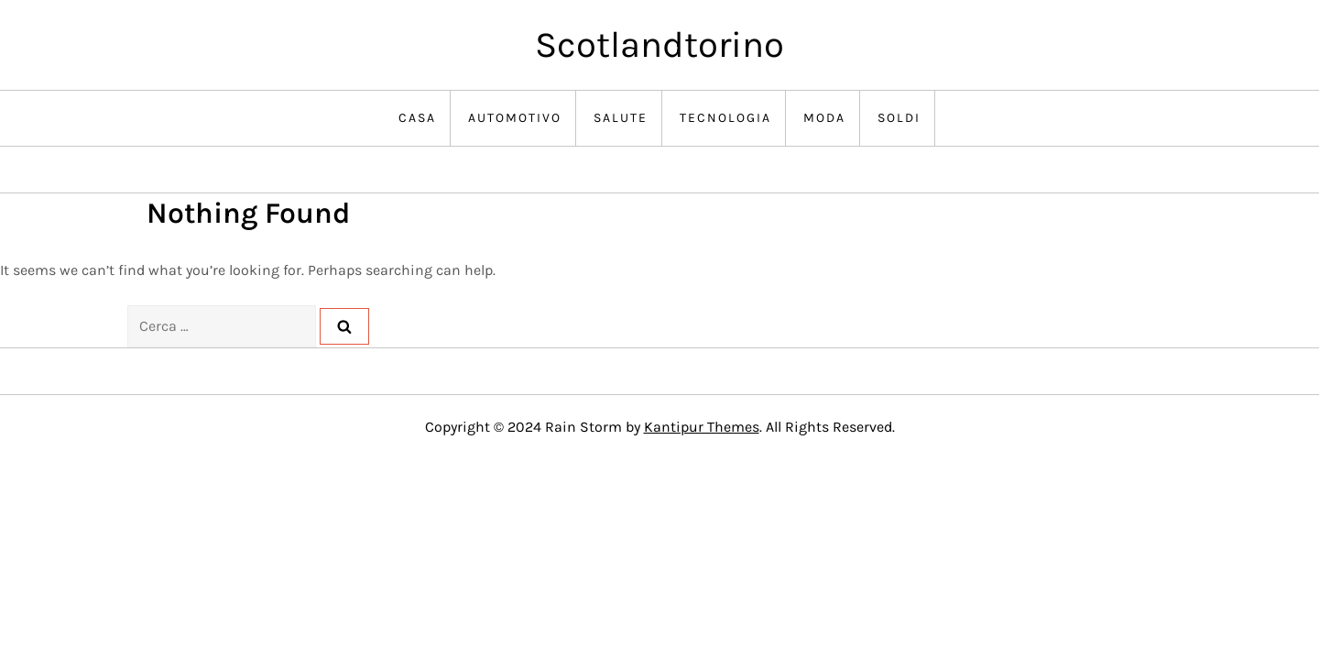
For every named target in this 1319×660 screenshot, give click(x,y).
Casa (417, 118)
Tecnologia (725, 118)
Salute (621, 118)
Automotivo (514, 118)
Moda (824, 118)
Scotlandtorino (659, 44)
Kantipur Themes (701, 426)
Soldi (899, 118)
